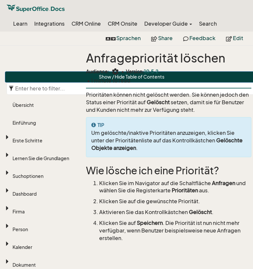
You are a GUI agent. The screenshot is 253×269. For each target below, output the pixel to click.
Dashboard (25, 194)
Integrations (49, 23)
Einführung (24, 123)
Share (162, 38)
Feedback (199, 38)
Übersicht (23, 105)
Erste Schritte (27, 140)
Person (20, 229)
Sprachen (123, 38)
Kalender (22, 247)
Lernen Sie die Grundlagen (41, 158)
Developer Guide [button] (168, 23)
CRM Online (86, 23)
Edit (234, 38)
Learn (20, 23)
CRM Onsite (122, 23)
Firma (19, 211)
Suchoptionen (28, 176)
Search (208, 23)
